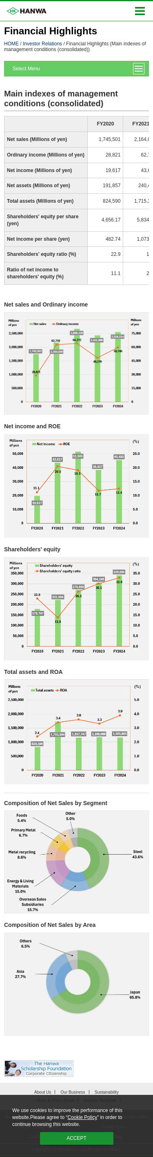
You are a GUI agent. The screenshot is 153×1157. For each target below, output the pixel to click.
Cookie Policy (82, 1117)
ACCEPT (76, 1138)
